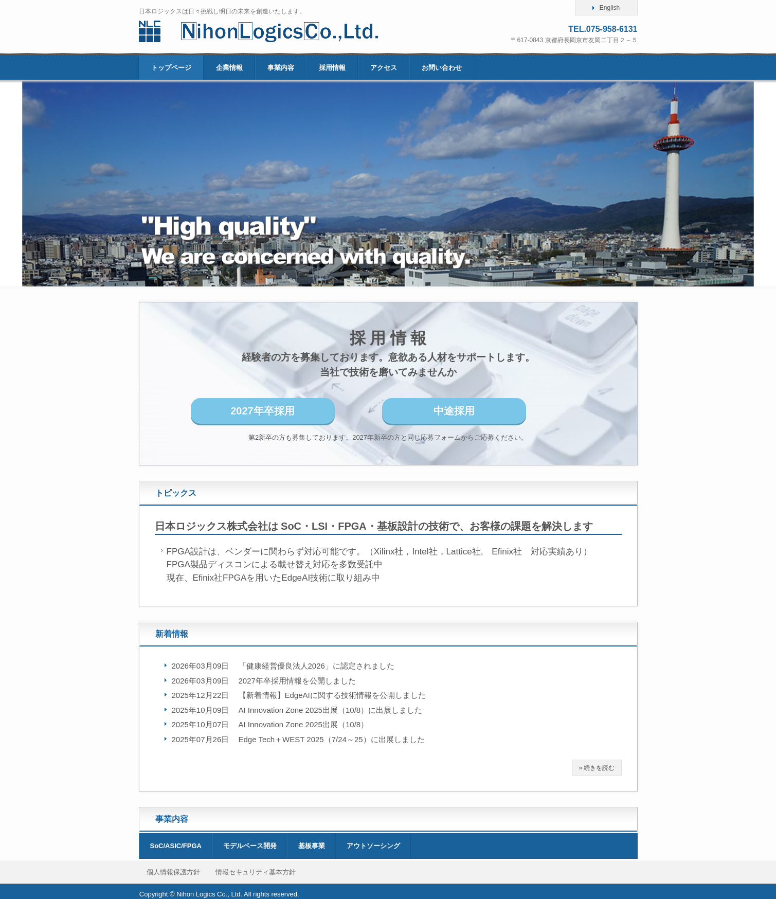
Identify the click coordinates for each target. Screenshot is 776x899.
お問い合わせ (442, 67)
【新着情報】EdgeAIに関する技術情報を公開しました (332, 695)
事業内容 (280, 67)
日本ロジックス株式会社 (274, 31)
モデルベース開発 (250, 846)
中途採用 (454, 411)
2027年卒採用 (262, 411)
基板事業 (311, 846)
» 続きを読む (597, 767)
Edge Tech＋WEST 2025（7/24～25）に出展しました (332, 739)
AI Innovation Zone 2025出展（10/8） (304, 724)
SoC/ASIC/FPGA (176, 846)
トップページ (171, 67)
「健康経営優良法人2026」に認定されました (316, 665)
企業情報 (229, 67)
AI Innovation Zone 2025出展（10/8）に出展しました (331, 710)
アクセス (383, 67)
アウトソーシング (373, 846)
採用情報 (332, 67)
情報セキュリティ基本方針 (255, 872)
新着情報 (171, 634)
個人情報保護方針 (173, 872)
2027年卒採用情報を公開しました (297, 680)
